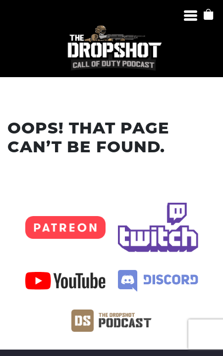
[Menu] (190, 15)
